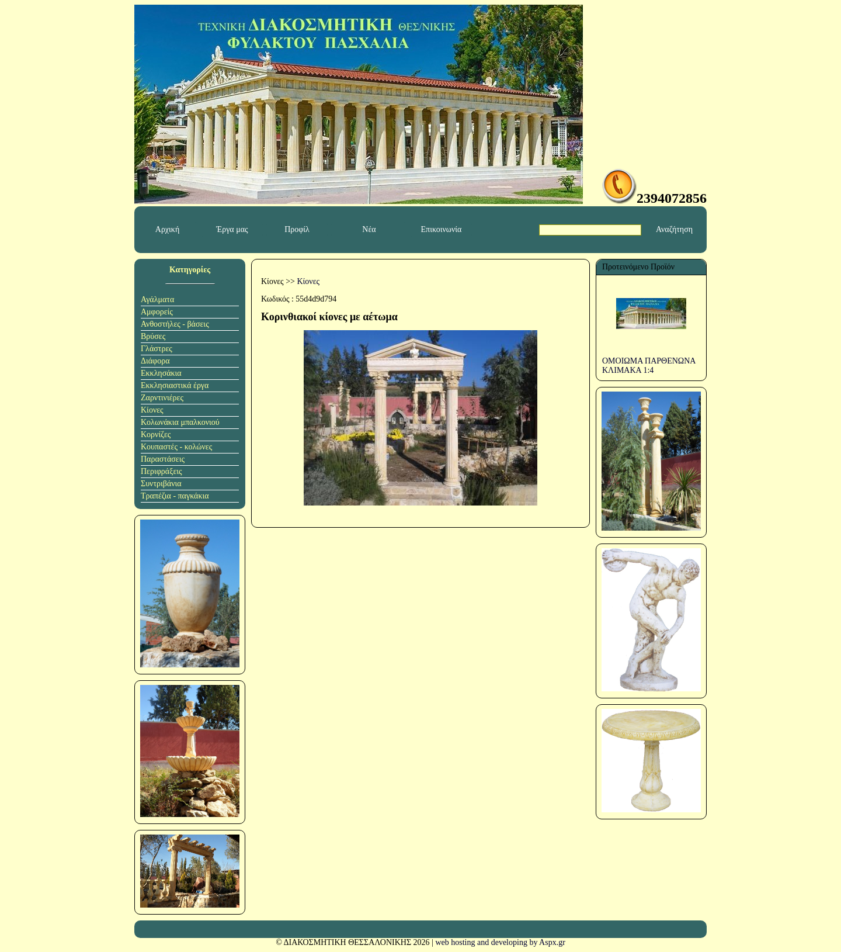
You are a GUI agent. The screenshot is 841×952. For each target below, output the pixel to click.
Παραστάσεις (163, 459)
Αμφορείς (157, 311)
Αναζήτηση (674, 229)
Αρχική (167, 229)
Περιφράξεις (161, 471)
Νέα (369, 229)
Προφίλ (297, 229)
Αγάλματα (157, 299)
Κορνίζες (156, 434)
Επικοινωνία (441, 229)
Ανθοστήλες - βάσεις (175, 324)
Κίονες (152, 410)
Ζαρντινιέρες (162, 397)
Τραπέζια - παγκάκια (175, 495)
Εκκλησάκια (161, 373)
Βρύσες (153, 336)
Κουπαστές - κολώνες (176, 446)
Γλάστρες (156, 348)
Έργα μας (232, 229)
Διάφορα (155, 360)
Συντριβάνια (161, 483)
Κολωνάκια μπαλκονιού (180, 422)
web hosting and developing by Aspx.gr (500, 942)
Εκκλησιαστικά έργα (174, 385)
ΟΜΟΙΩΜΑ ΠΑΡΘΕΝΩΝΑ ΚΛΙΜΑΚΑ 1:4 (649, 365)
